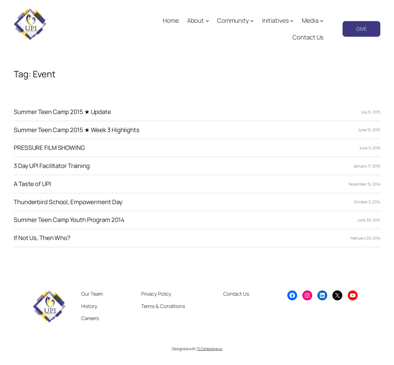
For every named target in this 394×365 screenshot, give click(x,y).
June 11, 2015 (369, 147)
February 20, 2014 (365, 238)
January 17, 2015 (367, 166)
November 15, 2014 (364, 184)
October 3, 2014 (367, 201)
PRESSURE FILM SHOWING (49, 147)
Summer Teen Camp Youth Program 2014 (69, 219)
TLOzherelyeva (209, 348)
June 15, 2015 (369, 129)
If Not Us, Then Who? (42, 238)
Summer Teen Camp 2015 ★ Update (62, 112)
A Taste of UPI (32, 184)
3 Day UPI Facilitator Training (52, 165)
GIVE (361, 28)
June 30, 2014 (368, 220)
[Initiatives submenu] (292, 20)
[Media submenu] (321, 20)
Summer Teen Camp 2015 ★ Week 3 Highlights (77, 130)
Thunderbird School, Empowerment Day (68, 202)
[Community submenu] (252, 20)
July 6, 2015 (370, 112)
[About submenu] (207, 20)
